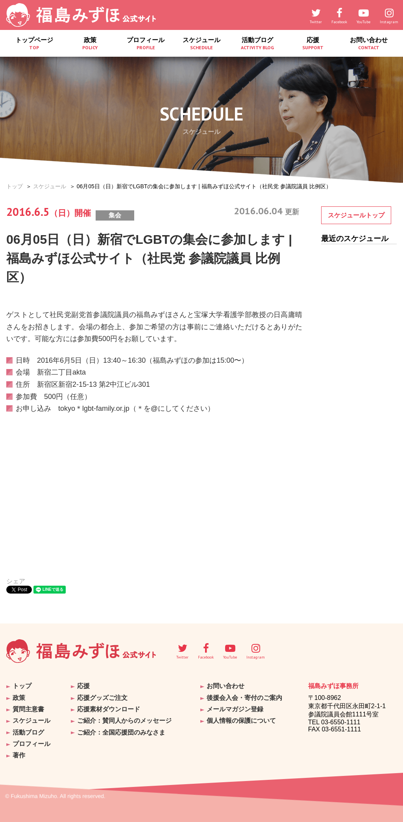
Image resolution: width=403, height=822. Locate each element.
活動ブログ (257, 45)
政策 (90, 45)
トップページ (34, 45)
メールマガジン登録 (235, 708)
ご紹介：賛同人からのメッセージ (124, 720)
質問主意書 (28, 708)
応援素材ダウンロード (108, 708)
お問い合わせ (369, 45)
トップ (14, 186)
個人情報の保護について (241, 720)
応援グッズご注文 (102, 697)
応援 (313, 45)
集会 (115, 215)
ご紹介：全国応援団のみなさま (121, 731)
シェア (15, 581)
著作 (19, 754)
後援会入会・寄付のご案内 (244, 697)
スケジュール (201, 45)
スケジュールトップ (356, 215)
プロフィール (146, 45)
